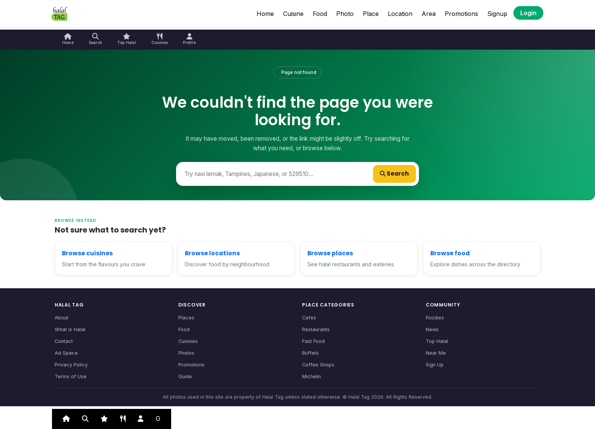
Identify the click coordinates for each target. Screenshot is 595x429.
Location (400, 13)
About (61, 318)
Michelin (311, 376)
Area (429, 13)
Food (320, 13)
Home (265, 13)
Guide (185, 376)
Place (371, 13)
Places (186, 318)
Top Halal (437, 341)
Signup (497, 13)
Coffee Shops (318, 365)
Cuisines (188, 341)
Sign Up (435, 365)
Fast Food (313, 341)
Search (394, 174)
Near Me (436, 353)
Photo (345, 13)
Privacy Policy (71, 365)
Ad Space (66, 353)
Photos (186, 353)
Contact (64, 341)
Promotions (461, 13)
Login (528, 13)
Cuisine (293, 13)
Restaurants (316, 329)
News (432, 329)
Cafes (309, 318)
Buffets (310, 353)
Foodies (435, 318)
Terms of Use (71, 376)
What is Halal (70, 329)
